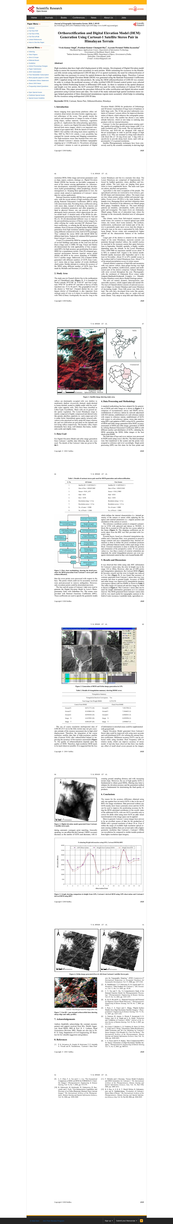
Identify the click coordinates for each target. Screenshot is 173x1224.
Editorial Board (33, 60)
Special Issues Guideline (36, 98)
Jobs (123, 17)
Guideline (31, 63)
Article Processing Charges (37, 66)
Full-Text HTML (33, 34)
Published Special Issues (36, 95)
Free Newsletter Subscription (38, 75)
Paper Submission (34, 69)
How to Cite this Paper (35, 42)
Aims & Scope (33, 57)
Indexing (31, 52)
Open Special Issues (34, 92)
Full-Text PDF (32, 31)
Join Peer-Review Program (53, 1221)
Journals (49, 17)
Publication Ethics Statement (38, 80)
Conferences (79, 17)
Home (34, 17)
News (93, 17)
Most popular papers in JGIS (38, 78)
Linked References (34, 39)
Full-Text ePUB (33, 37)
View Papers (32, 54)
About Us (108, 17)
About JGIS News (34, 83)
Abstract (30, 28)
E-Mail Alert (34, 1221)
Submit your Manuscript (125, 1221)
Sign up (108, 1221)
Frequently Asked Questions (37, 86)
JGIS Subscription (34, 72)
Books (64, 17)
